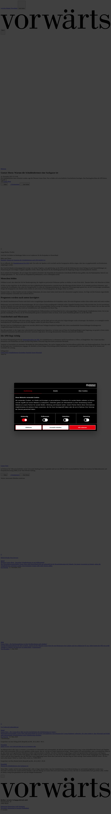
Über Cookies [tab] (83, 391)
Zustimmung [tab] (28, 391)
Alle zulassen (82, 427)
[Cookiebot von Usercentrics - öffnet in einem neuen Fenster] (87, 385)
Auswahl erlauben (55, 427)
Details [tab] (55, 391)
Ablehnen (28, 427)
